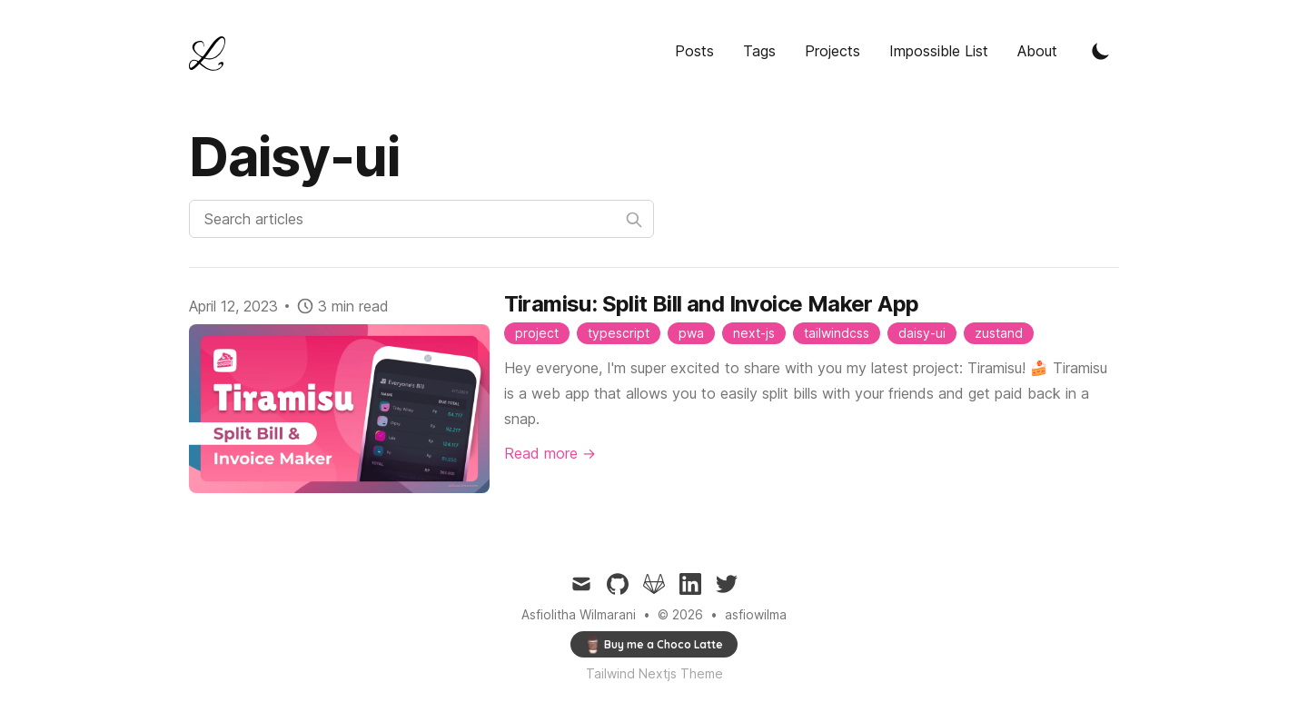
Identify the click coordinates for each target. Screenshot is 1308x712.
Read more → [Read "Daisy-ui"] (550, 453)
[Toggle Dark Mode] (1100, 50)
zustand (999, 333)
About (1037, 51)
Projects (832, 51)
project (537, 333)
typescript (618, 333)
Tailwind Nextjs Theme (654, 673)
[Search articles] (421, 219)
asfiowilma (756, 614)
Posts (694, 51)
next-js (754, 333)
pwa (691, 333)
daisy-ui (922, 333)
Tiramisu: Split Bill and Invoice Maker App (711, 304)
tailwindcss (836, 333)
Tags (759, 51)
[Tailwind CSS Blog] (212, 54)
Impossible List (938, 51)
